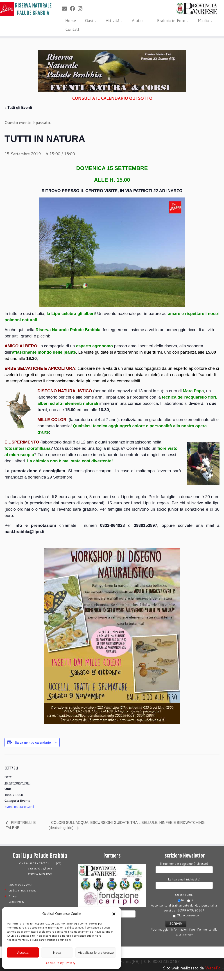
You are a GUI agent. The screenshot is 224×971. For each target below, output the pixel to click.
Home (70, 20)
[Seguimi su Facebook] (74, 8)
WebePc (212, 968)
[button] (114, 914)
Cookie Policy (54, 963)
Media (205, 20)
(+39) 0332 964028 (40, 874)
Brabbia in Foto (173, 20)
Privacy (70, 963)
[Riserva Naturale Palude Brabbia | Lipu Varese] (26, 9)
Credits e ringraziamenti (22, 890)
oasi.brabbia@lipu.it (40, 868)
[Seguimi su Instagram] (81, 8)
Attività (114, 20)
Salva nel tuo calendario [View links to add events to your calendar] (33, 742)
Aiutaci (140, 20)
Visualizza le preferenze (96, 952)
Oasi (91, 20)
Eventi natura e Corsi (19, 807)
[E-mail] (66, 8)
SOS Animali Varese (20, 885)
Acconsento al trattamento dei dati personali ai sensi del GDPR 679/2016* (184, 910)
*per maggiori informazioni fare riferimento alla (184, 927)
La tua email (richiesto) (184, 883)
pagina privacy (184, 934)
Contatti (73, 29)
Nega (57, 952)
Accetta (22, 952)
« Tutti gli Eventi (18, 107)
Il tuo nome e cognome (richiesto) (184, 867)
